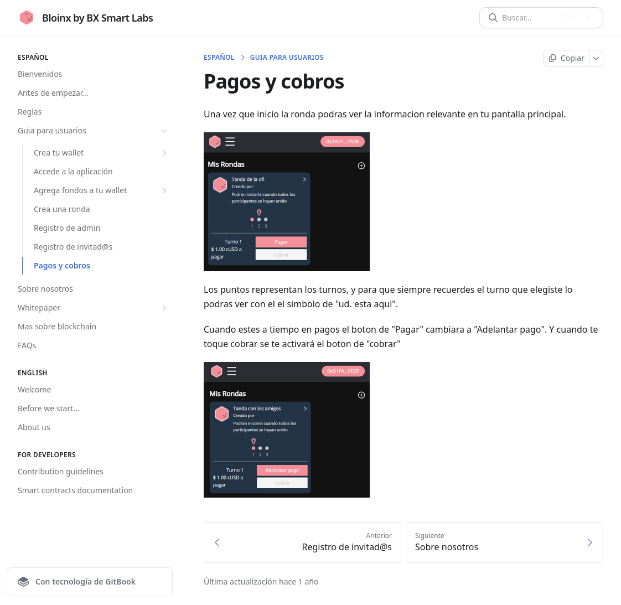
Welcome (34, 389)
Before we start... (49, 408)
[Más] (596, 58)
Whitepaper (93, 307)
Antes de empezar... (53, 92)
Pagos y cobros (62, 265)
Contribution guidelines (61, 471)
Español (219, 57)
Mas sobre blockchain (57, 326)
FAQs (27, 345)
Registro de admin (67, 228)
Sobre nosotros (45, 288)
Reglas (30, 111)
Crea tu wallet (101, 152)
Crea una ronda (62, 209)
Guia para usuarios (93, 130)
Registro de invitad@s (73, 246)
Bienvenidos (40, 74)
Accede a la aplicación (73, 171)
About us (34, 427)
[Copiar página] (566, 58)
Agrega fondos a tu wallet (101, 190)
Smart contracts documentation (75, 490)
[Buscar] (529, 18)
